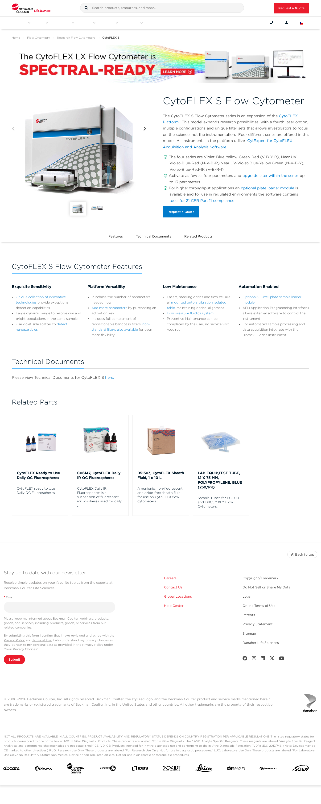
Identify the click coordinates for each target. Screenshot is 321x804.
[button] (86, 8)
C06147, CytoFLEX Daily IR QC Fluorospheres (98, 473)
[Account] (286, 23)
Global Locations (178, 595)
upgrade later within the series (271, 175)
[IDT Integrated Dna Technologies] (172, 768)
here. (109, 376)
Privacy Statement (258, 623)
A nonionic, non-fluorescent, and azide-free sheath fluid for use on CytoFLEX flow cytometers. (160, 493)
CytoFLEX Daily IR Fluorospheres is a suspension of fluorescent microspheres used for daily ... (99, 495)
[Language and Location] (301, 23)
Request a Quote (291, 8)
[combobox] (162, 8)
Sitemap (249, 632)
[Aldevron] (43, 767)
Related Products (198, 235)
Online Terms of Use (259, 604)
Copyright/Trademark (260, 576)
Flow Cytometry (38, 37)
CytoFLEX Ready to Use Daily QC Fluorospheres (38, 473)
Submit (14, 658)
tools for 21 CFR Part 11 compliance (201, 200)
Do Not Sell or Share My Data (266, 585)
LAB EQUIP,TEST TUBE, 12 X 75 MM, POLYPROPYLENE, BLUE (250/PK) (220, 478)
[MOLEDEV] (236, 767)
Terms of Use (42, 638)
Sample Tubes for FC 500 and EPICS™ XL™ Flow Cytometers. (218, 500)
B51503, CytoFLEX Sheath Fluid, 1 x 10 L (160, 473)
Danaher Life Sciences (261, 641)
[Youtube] (281, 657)
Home (16, 37)
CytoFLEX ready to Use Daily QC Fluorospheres (36, 489)
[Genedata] (108, 768)
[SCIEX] (300, 767)
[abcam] (11, 768)
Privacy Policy (14, 638)
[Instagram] (254, 657)
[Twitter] (272, 657)
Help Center (174, 604)
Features (115, 235)
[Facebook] (245, 657)
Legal (247, 595)
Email (9, 596)
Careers (170, 576)
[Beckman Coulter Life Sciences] (75, 767)
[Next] (144, 129)
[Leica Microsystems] (204, 767)
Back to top (302, 552)
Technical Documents (153, 235)
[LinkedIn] (263, 657)
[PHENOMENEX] (268, 768)
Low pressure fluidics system (190, 311)
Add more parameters (109, 306)
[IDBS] (140, 767)
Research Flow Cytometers (76, 37)
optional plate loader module (267, 188)
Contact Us (173, 585)
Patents (249, 613)
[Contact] (271, 23)
